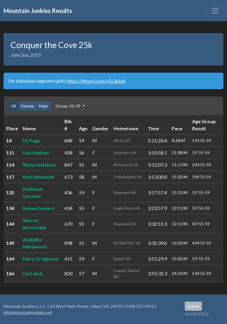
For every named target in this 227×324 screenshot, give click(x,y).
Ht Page (31, 140)
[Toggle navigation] (215, 11)
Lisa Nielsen (36, 152)
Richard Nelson (39, 164)
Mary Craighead (40, 258)
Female (27, 105)
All (13, 105)
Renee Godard (38, 208)
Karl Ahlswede (38, 177)
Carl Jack (33, 273)
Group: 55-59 (68, 105)
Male (43, 105)
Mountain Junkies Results (38, 10)
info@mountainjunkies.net (28, 312)
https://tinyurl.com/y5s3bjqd (96, 81)
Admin (193, 306)
